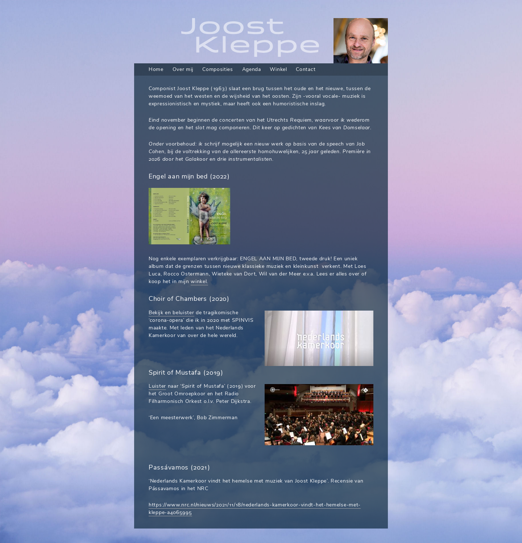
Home (156, 69)
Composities (217, 69)
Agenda (251, 69)
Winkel (278, 69)
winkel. (199, 281)
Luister (157, 386)
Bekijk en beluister (171, 312)
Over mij (183, 69)
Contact (305, 69)
